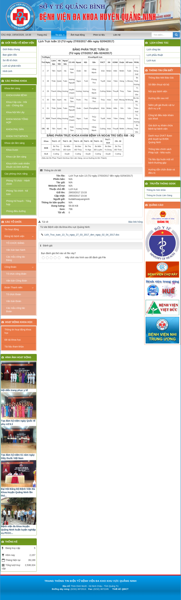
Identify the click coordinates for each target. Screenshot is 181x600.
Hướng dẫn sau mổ (158, 98)
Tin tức (58, 35)
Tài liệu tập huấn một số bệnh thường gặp (160, 161)
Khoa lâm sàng (12, 88)
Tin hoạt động (12, 229)
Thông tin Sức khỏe (156, 190)
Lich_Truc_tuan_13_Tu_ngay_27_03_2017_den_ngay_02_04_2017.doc (82, 234)
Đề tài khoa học (13, 339)
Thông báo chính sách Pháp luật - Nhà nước (159, 151)
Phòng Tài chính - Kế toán (17, 192)
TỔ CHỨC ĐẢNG (15, 243)
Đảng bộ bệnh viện (14, 236)
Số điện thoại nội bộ (158, 84)
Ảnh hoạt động (78, 35)
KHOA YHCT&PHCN (17, 136)
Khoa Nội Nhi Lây (15, 112)
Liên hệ (116, 35)
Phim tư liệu (99, 35)
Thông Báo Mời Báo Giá (160, 77)
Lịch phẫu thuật (155, 55)
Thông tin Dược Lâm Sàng (159, 195)
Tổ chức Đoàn (13, 294)
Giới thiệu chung (11, 49)
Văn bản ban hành (15, 250)
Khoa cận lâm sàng (15, 143)
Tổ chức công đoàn (16, 273)
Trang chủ (42, 35)
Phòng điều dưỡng (16, 211)
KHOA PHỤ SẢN (15, 129)
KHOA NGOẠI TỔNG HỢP (17, 121)
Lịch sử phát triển (12, 65)
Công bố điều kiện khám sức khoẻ (161, 117)
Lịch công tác (159, 42)
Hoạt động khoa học (19, 322)
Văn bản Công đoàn (16, 280)
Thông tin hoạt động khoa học (18, 331)
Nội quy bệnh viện (157, 91)
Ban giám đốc (10, 54)
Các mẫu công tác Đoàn (15, 310)
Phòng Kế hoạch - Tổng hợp (18, 203)
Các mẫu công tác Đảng (15, 258)
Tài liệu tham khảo (14, 346)
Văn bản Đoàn (13, 301)
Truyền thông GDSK (163, 183)
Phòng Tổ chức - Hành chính (18, 182)
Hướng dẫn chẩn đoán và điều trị (161, 171)
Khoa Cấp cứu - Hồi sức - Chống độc (16, 104)
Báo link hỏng (135, 221)
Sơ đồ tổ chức (10, 60)
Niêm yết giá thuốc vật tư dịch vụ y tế (161, 107)
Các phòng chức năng (16, 173)
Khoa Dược (12, 149)
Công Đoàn (10, 267)
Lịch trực (151, 60)
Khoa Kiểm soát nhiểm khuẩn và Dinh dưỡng (18, 165)
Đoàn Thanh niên (13, 287)
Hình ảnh (7, 71)
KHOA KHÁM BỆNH (16, 95)
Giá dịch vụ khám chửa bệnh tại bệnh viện (160, 127)
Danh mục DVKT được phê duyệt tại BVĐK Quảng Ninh (160, 139)
